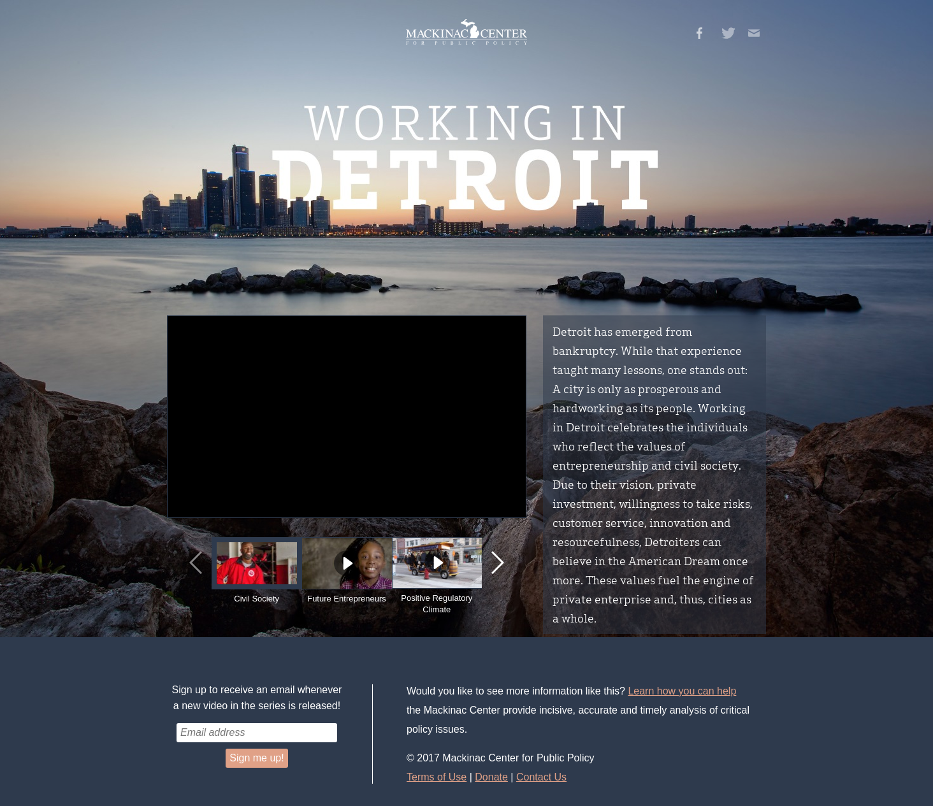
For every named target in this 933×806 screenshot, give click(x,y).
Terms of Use (436, 777)
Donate (491, 777)
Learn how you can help (682, 691)
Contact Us (541, 777)
